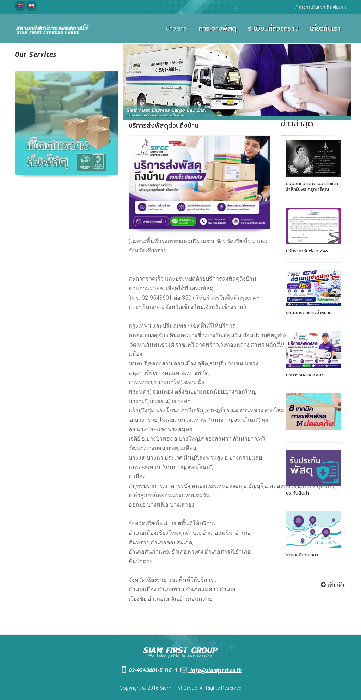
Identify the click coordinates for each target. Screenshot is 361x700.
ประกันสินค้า (297, 494)
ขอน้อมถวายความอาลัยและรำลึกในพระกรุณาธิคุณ (312, 187)
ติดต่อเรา (336, 7)
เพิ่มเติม (332, 584)
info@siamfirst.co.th (210, 671)
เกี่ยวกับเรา (325, 30)
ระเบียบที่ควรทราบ (273, 30)
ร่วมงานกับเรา (309, 7)
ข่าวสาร (176, 30)
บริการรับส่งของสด (305, 376)
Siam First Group (178, 688)
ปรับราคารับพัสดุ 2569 (307, 252)
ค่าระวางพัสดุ (217, 30)
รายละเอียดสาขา (302, 556)
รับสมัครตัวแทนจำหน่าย (309, 314)
